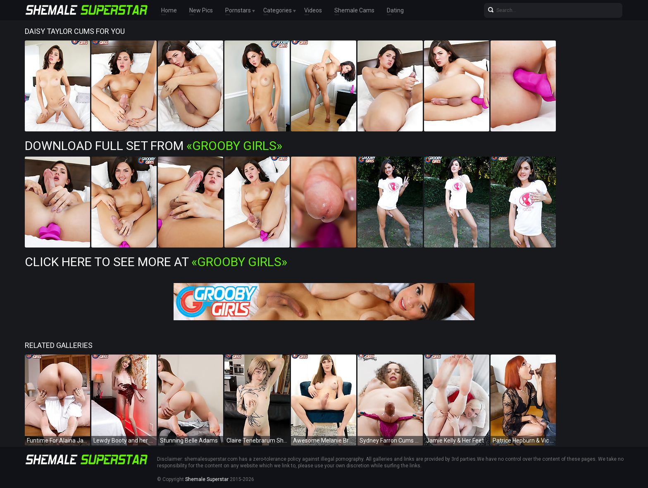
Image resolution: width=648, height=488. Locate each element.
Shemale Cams (354, 10)
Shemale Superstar (207, 479)
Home (169, 10)
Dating (395, 10)
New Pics (201, 10)
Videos (313, 10)
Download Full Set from (153, 145)
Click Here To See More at (156, 262)
